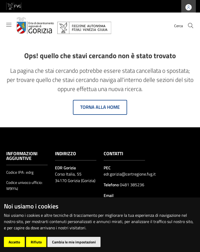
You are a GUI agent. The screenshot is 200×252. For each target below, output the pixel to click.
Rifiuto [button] (36, 242)
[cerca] (191, 25)
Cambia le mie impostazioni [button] (74, 242)
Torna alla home (100, 107)
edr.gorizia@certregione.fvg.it (130, 174)
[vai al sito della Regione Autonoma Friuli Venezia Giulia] (13, 5)
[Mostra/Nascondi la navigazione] (9, 25)
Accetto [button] (14, 242)
